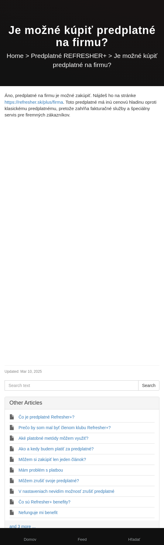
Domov (30, 539)
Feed (82, 539)
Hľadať (134, 539)
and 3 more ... (22, 526)
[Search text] (71, 385)
